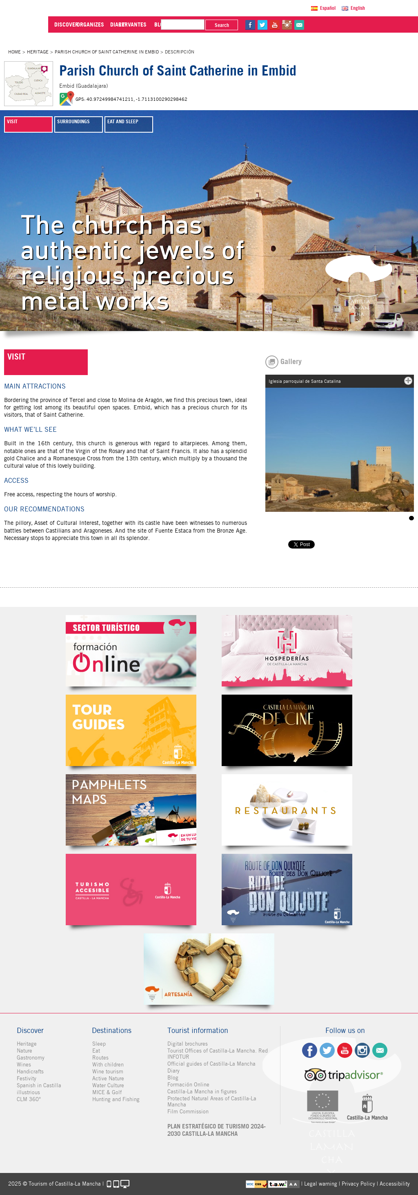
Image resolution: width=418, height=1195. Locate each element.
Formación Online (188, 1085)
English (358, 8)
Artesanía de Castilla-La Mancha (209, 969)
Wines (24, 1065)
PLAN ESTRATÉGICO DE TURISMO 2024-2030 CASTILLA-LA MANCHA (216, 1130)
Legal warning (320, 1184)
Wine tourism (107, 1071)
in (367, 25)
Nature (24, 1051)
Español (328, 8)
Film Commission (188, 1111)
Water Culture (108, 1085)
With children (107, 1065)
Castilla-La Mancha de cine (287, 730)
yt (355, 25)
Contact (379, 1050)
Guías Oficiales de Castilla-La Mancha (131, 730)
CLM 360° (29, 1099)
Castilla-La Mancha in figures (202, 1091)
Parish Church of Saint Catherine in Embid (107, 52)
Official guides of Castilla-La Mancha (211, 1064)
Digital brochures (187, 1044)
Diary (173, 1071)
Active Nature (108, 1078)
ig (362, 1050)
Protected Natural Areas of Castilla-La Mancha (211, 1101)
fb (330, 25)
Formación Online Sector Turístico (131, 650)
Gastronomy (30, 1058)
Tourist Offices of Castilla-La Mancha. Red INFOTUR (217, 1054)
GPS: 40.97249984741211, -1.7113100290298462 (131, 99)
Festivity (26, 1078)
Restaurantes (287, 810)
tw (342, 25)
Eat (96, 1051)
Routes (100, 1058)
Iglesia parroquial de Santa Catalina (411, 518)
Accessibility (395, 1184)
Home (14, 52)
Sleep (98, 1044)
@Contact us (379, 25)
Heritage (38, 52)
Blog (172, 1078)
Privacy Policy (358, 1184)
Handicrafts (30, 1071)
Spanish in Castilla (39, 1085)
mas (408, 381)
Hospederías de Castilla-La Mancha (287, 650)
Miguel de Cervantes (287, 889)
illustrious (28, 1092)
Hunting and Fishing (115, 1099)
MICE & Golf (106, 1092)
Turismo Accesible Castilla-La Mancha (131, 889)
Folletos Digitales (131, 810)
